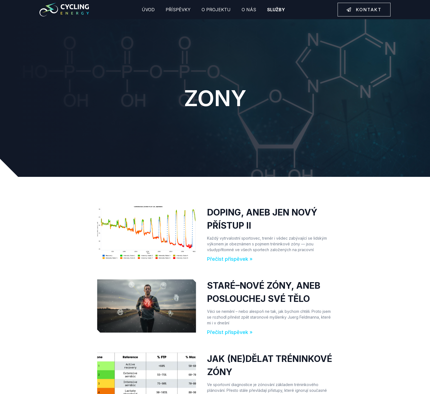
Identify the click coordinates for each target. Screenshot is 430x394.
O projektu (216, 9)
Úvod (148, 9)
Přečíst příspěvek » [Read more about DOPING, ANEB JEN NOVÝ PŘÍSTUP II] (230, 259)
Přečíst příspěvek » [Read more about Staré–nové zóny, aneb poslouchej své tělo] (230, 332)
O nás (249, 9)
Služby (276, 9)
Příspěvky (178, 9)
